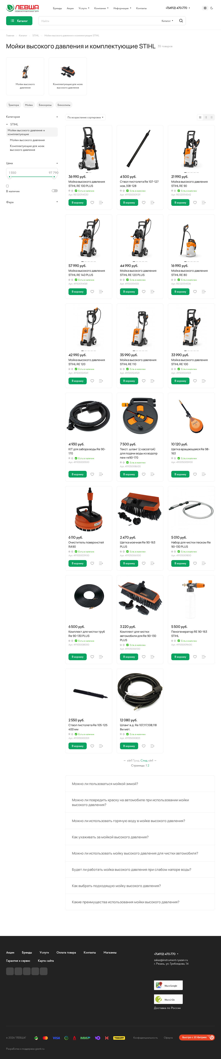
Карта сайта (46, 960)
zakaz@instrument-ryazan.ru (171, 960)
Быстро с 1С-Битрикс (194, 1037)
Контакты (90, 952)
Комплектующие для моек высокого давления (27, 148)
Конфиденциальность (145, 1037)
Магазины (110, 952)
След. (144, 760)
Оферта (168, 1037)
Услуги (44, 952)
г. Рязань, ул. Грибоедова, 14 (171, 964)
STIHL (14, 124)
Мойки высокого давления (27, 140)
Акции (10, 952)
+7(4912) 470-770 (176, 8)
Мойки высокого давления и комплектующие (26, 132)
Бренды (27, 952)
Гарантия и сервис (18, 960)
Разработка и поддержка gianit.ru (25, 1048)
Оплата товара (66, 952)
